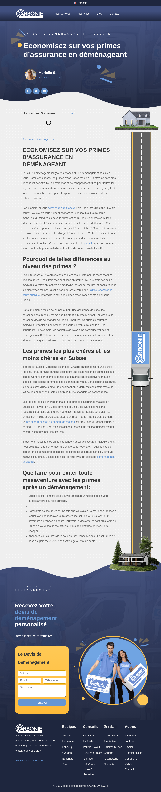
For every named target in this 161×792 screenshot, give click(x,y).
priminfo (88, 243)
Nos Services (62, 13)
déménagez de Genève (61, 208)
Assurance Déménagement (39, 139)
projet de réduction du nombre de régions (50, 421)
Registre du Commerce (29, 760)
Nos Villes (84, 13)
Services (110, 727)
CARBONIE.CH (98, 785)
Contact (114, 13)
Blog (99, 13)
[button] (28, 91)
